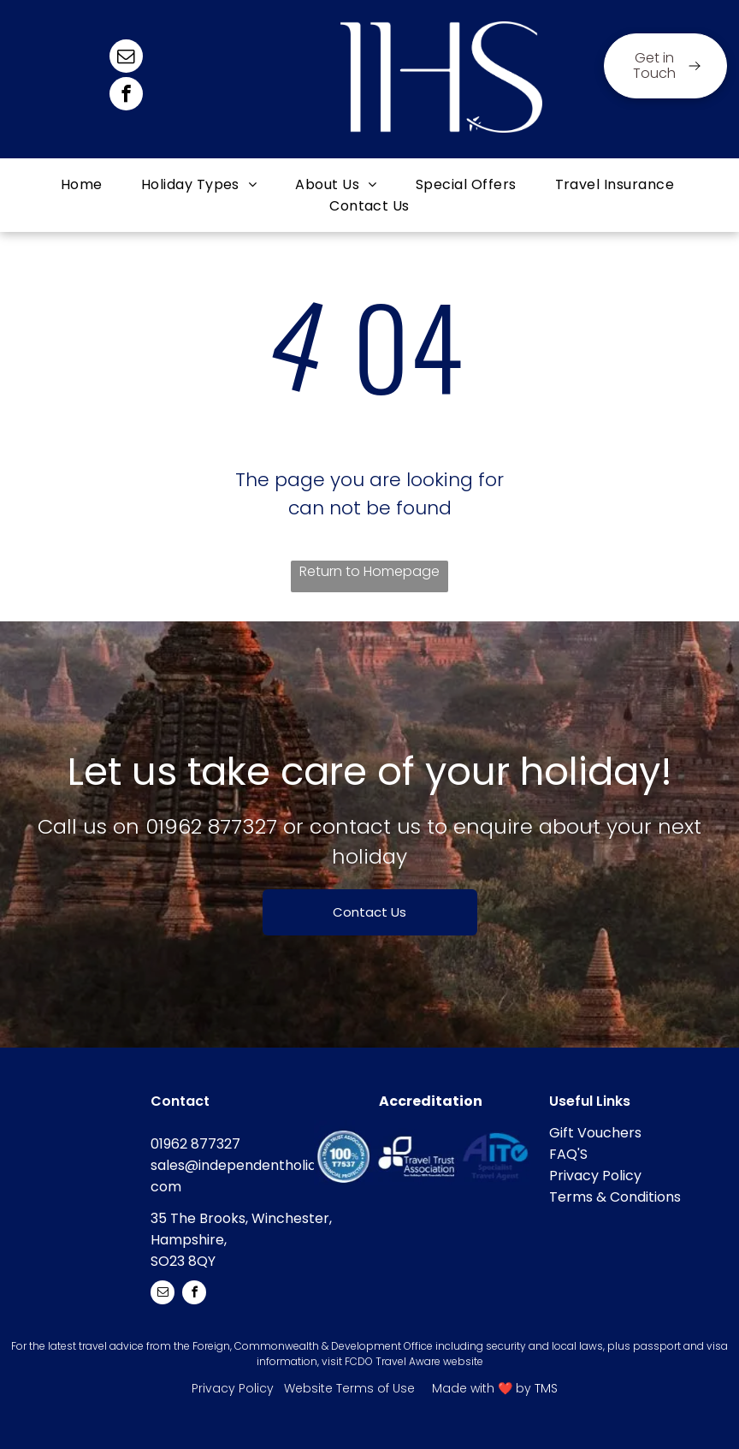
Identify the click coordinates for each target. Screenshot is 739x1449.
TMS (546, 1388)
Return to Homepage (369, 571)
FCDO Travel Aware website (414, 1361)
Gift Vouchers (595, 1133)
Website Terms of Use (349, 1388)
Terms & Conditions (615, 1197)
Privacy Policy (595, 1175)
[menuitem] (84, 184)
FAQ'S (568, 1154)
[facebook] (126, 96)
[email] (126, 58)
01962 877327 (211, 826)
